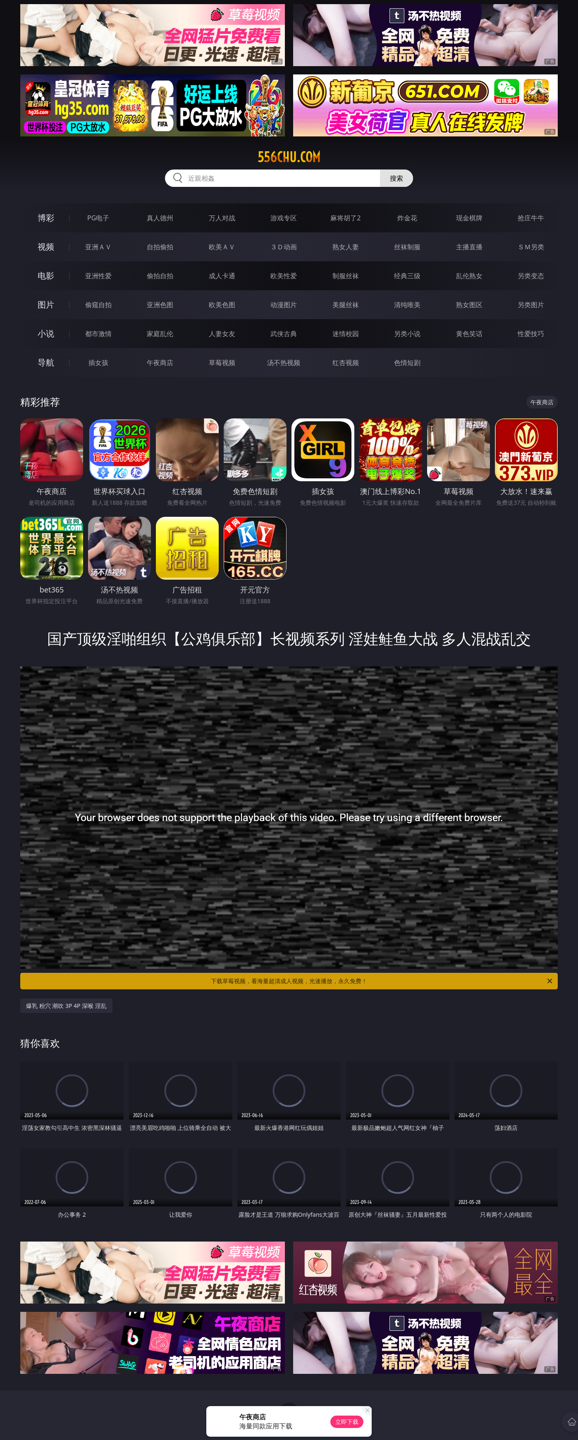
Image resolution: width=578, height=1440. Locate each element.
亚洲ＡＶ (98, 246)
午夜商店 (160, 362)
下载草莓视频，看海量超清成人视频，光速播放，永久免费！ (382, 981)
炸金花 (407, 217)
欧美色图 (222, 304)
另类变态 (531, 275)
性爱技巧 (531, 333)
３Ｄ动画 (283, 246)
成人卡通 (222, 275)
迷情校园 (345, 333)
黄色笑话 (469, 333)
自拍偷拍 (160, 246)
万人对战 (222, 217)
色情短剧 (407, 362)
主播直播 (469, 246)
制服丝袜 (345, 275)
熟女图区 (469, 304)
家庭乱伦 (160, 333)
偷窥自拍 (98, 304)
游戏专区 (283, 217)
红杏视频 (345, 362)
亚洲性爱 (98, 275)
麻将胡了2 (345, 217)
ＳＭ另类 (531, 246)
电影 (46, 275)
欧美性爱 (283, 275)
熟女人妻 (345, 246)
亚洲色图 (160, 304)
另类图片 (531, 304)
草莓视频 (222, 362)
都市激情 (98, 333)
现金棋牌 (469, 217)
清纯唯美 (407, 304)
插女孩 (98, 362)
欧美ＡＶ (222, 246)
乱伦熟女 (469, 275)
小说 (46, 333)
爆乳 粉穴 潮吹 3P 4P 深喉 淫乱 (66, 1006)
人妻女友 (222, 333)
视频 (46, 246)
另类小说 (407, 333)
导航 (46, 362)
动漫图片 (283, 304)
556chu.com (289, 157)
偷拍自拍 (160, 275)
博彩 (46, 217)
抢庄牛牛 (531, 217)
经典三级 (407, 275)
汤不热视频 (283, 362)
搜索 (396, 178)
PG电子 (98, 217)
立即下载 (346, 1422)
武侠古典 (283, 333)
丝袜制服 (407, 246)
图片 (46, 304)
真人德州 (160, 217)
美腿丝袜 (345, 304)
